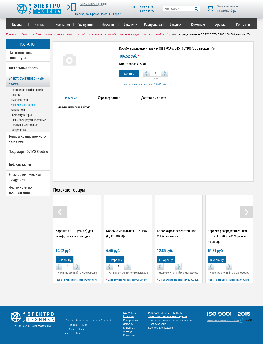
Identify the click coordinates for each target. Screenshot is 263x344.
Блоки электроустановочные (28, 120)
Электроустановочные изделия (26, 81)
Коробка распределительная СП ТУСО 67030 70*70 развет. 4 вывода (227, 236)
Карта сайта (72, 333)
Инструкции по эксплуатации (20, 190)
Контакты (243, 24)
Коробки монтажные (23, 105)
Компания (65, 24)
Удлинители (18, 110)
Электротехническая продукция (25, 177)
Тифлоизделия (20, 164)
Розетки (15, 95)
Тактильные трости (24, 67)
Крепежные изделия (161, 327)
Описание (70, 98)
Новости (110, 24)
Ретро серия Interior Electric (27, 90)
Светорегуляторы (21, 115)
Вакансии (133, 24)
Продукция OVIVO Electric (28, 151)
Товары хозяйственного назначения (27, 139)
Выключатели (19, 100)
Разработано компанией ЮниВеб (223, 320)
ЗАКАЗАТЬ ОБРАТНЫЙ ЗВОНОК (94, 3)
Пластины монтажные (24, 125)
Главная (20, 24)
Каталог (42, 24)
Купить (129, 74)
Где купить (87, 24)
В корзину (64, 260)
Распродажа (153, 24)
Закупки (178, 24)
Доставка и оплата (153, 97)
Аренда (223, 24)
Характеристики (109, 97)
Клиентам (200, 24)
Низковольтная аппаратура (21, 55)
